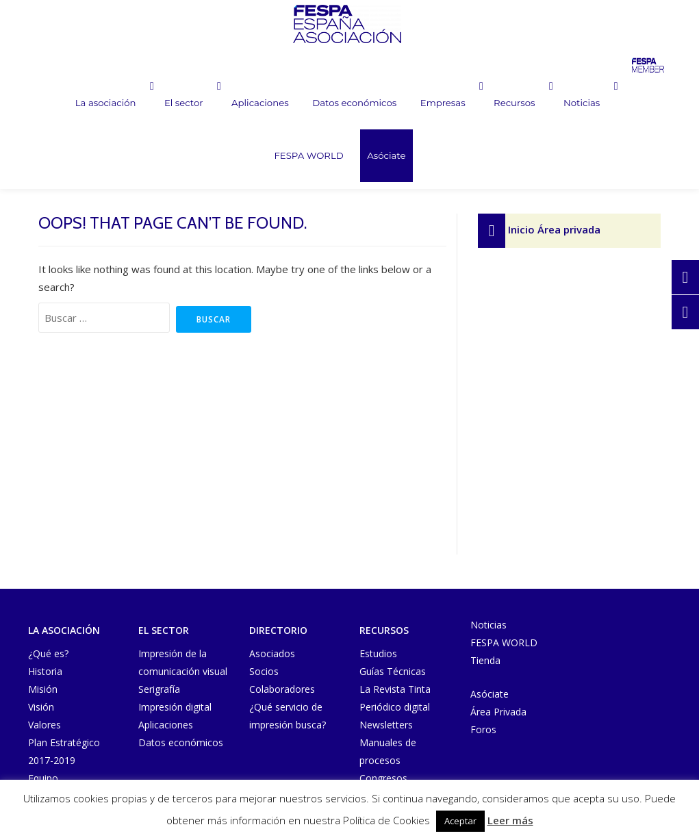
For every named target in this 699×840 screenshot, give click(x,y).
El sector (137, 104)
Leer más (510, 820)
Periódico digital (394, 706)
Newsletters (386, 724)
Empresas (392, 104)
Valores (44, 724)
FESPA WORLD (616, 104)
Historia (45, 671)
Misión (43, 689)
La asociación (58, 104)
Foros (483, 729)
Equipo (43, 778)
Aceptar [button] (460, 821)
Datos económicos (307, 104)
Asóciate (339, 158)
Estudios (378, 653)
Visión (41, 706)
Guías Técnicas (392, 671)
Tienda (485, 660)
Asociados (272, 653)
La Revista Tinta (395, 689)
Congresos (383, 778)
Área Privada (498, 711)
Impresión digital (175, 706)
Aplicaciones (216, 104)
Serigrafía (159, 689)
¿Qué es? (48, 653)
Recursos (466, 104)
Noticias (534, 104)
